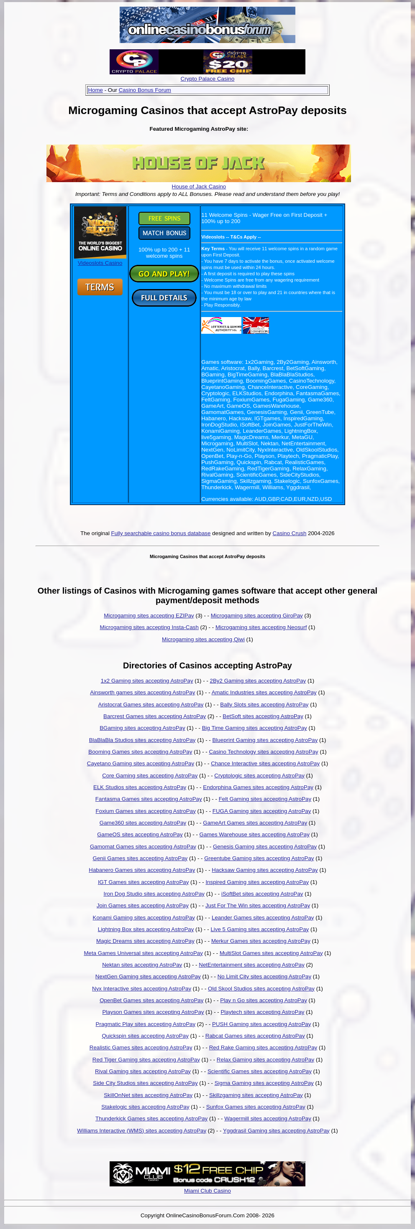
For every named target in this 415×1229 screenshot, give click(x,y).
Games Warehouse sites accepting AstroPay (255, 834)
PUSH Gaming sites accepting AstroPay (261, 1024)
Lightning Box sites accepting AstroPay (146, 929)
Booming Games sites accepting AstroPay (140, 752)
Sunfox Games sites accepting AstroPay (255, 1107)
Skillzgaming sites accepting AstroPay (256, 1095)
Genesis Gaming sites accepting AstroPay (265, 846)
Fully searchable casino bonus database (161, 533)
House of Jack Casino (199, 186)
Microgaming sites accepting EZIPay (149, 615)
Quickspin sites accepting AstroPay (145, 1036)
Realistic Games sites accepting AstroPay (141, 1047)
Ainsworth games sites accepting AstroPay (142, 692)
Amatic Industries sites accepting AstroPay (264, 692)
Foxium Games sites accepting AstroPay (146, 811)
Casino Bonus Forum (145, 90)
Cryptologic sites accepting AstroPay (259, 775)
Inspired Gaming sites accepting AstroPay (257, 882)
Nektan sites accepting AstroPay (142, 965)
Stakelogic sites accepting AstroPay (145, 1107)
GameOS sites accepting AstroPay (139, 834)
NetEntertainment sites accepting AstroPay (252, 965)
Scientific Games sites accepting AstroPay (260, 1071)
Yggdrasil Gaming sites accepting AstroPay (276, 1130)
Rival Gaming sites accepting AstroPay (143, 1071)
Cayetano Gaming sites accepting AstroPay (140, 763)
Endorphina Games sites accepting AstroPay (258, 787)
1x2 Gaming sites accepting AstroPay (147, 681)
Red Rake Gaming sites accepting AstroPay (263, 1047)
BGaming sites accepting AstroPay (142, 728)
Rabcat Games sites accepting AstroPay (255, 1036)
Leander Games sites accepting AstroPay (263, 917)
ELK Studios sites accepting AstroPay (139, 787)
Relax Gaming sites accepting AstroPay (265, 1059)
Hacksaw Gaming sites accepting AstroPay (265, 870)
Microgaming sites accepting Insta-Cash (149, 627)
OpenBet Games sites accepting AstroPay (151, 1000)
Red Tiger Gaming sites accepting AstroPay (146, 1059)
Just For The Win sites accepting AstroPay (257, 905)
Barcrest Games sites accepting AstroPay (154, 716)
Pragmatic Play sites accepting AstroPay (146, 1024)
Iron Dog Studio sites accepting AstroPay (154, 894)
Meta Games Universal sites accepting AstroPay (143, 953)
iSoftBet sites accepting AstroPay (262, 894)
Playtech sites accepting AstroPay (262, 1012)
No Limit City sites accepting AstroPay (264, 976)
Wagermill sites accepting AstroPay (267, 1118)
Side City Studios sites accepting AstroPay (145, 1083)
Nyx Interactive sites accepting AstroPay (141, 988)
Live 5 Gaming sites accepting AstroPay (259, 929)
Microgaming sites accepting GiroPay (257, 615)
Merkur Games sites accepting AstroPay (260, 941)
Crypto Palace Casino (208, 79)
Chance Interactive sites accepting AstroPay (265, 763)
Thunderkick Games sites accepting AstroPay (151, 1118)
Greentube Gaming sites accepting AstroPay (259, 858)
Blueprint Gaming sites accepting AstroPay (265, 740)
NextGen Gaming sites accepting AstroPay (148, 976)
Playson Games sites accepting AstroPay (153, 1012)
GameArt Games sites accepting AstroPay (255, 823)
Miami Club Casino (207, 1191)
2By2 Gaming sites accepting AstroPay (258, 681)
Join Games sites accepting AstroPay (143, 905)
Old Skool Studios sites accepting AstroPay (261, 988)
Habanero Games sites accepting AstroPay (142, 870)
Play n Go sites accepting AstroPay (263, 1000)
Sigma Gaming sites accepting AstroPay (264, 1083)
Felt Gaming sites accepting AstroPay (265, 799)
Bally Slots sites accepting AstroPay (264, 704)
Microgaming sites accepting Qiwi (203, 639)
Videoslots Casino (100, 260)
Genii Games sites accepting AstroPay (140, 858)
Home (95, 90)
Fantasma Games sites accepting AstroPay (148, 799)
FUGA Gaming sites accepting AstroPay (262, 811)
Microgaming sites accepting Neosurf (261, 627)
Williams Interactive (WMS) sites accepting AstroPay (141, 1130)
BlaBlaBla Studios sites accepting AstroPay (142, 740)
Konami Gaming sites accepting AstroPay (144, 917)
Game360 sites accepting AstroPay (143, 823)
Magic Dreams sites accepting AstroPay (145, 941)
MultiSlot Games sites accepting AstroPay (271, 953)
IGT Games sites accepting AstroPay (143, 882)
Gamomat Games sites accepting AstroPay (143, 846)
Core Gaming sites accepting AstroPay (149, 775)
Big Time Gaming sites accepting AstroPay (254, 728)
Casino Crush (290, 533)
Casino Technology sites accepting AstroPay (263, 752)
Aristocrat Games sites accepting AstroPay (151, 704)
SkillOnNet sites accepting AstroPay (148, 1095)
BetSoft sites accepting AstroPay (263, 716)
